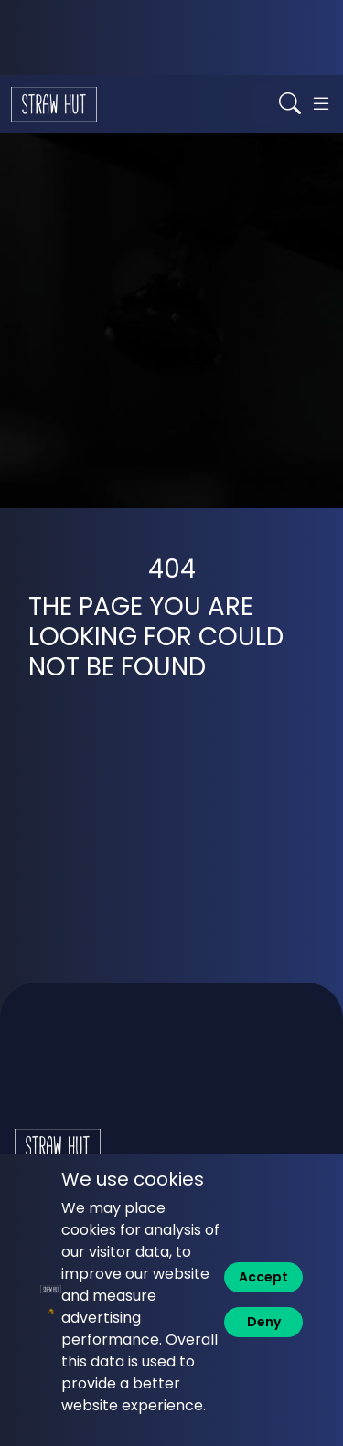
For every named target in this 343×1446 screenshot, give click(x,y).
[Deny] (263, 1322)
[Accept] (263, 1277)
